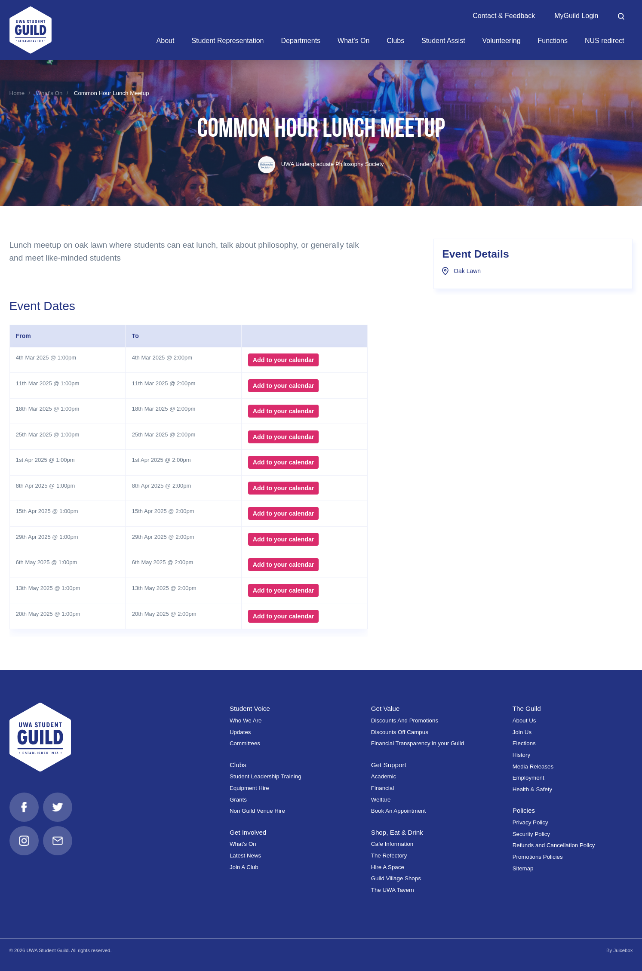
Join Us (522, 732)
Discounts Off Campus (399, 732)
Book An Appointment (398, 811)
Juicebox (623, 950)
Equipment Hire (249, 788)
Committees (245, 743)
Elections (524, 743)
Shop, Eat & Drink (397, 832)
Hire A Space (387, 867)
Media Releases (533, 766)
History (521, 755)
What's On (49, 93)
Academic (383, 776)
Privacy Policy (530, 822)
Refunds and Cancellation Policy (554, 845)
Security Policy (531, 834)
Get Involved (248, 832)
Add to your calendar (283, 359)
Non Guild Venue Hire (257, 811)
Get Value (385, 708)
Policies (524, 810)
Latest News (245, 855)
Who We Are (246, 720)
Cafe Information (392, 844)
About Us (524, 720)
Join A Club (244, 867)
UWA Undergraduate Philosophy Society (321, 164)
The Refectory (389, 855)
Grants (238, 799)
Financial (382, 788)
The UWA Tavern (392, 890)
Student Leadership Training (265, 776)
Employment (528, 777)
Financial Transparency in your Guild (417, 743)
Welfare (381, 799)
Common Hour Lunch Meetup (111, 93)
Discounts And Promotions (404, 720)
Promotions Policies (538, 857)
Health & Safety (533, 789)
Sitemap (523, 868)
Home (17, 93)
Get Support (388, 764)
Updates (240, 732)
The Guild (527, 708)
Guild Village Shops (396, 878)
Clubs (238, 764)
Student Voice (250, 708)
